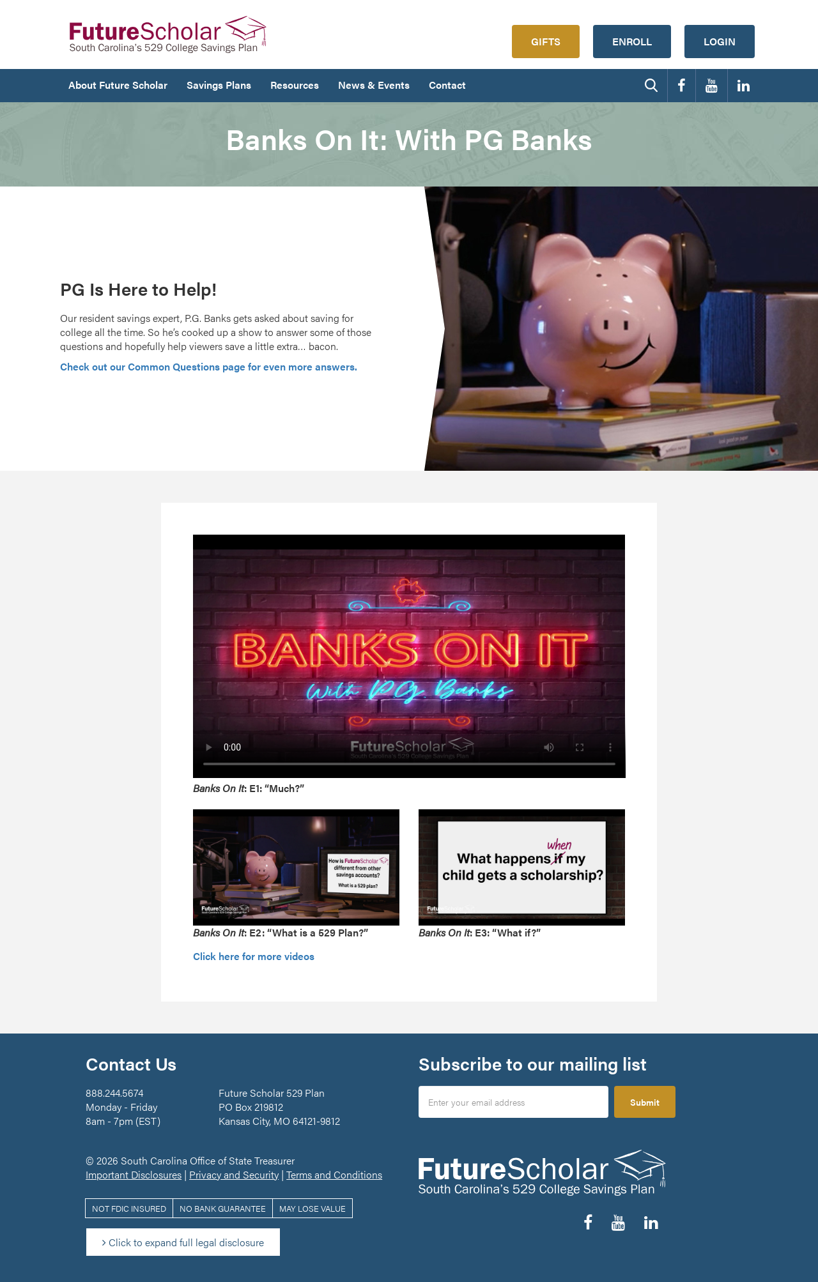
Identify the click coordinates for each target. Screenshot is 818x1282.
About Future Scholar (117, 84)
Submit (645, 1101)
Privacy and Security (234, 1174)
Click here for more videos (253, 956)
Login (720, 41)
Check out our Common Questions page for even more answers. (208, 366)
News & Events (374, 84)
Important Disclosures (133, 1174)
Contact (447, 84)
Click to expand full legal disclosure (183, 1242)
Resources (294, 84)
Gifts (545, 41)
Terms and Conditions (334, 1174)
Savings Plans (219, 84)
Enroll (632, 41)
